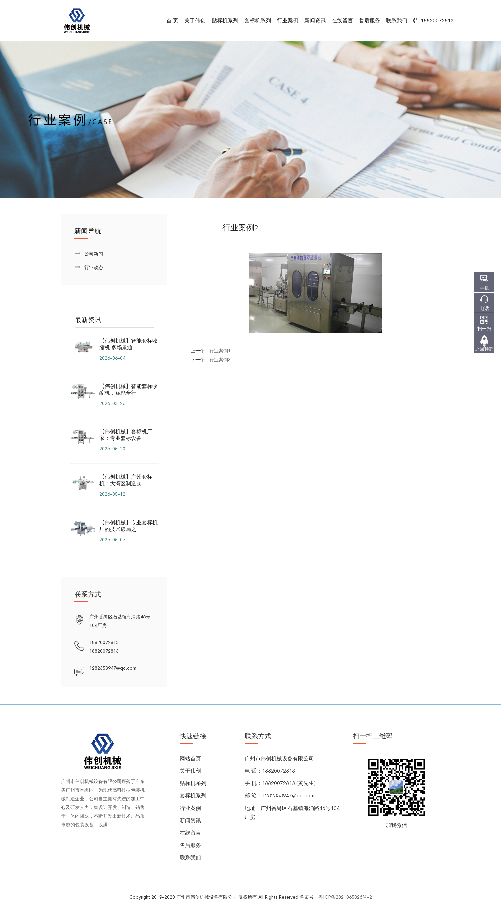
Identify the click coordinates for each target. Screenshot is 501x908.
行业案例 (287, 20)
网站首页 (190, 758)
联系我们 (396, 20)
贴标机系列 (225, 20)
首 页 (172, 20)
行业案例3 (220, 360)
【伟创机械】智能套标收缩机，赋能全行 (128, 389)
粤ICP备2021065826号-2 (345, 897)
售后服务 (369, 20)
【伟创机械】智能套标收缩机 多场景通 (128, 344)
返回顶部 (484, 349)
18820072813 (104, 642)
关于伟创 (195, 20)
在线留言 (342, 20)
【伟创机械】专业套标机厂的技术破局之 (128, 526)
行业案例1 (220, 351)
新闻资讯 (315, 20)
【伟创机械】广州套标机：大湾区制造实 (125, 480)
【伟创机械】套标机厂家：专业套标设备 (125, 435)
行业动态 (93, 267)
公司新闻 (93, 254)
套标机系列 (257, 20)
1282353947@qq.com (112, 668)
